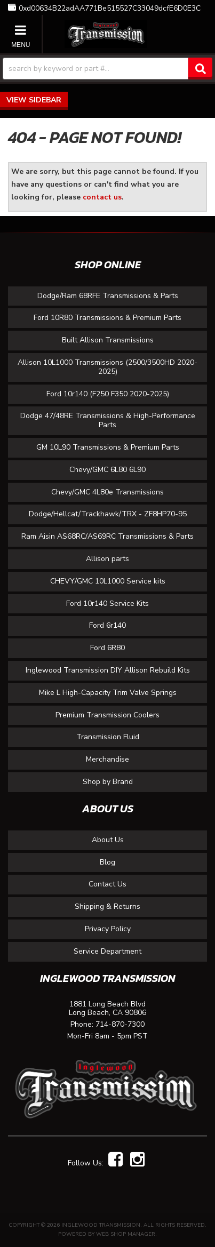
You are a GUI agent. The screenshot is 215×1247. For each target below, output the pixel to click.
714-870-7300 (120, 1024)
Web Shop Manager (125, 1234)
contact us (102, 197)
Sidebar (45, 100)
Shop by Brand (108, 782)
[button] (107, 69)
